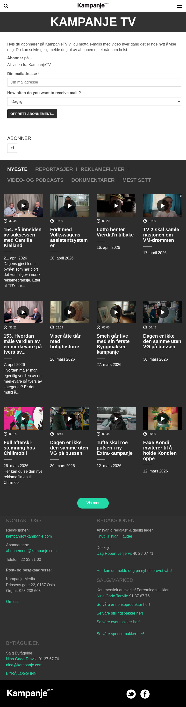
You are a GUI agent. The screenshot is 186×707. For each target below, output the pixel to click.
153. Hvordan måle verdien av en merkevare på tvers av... (23, 344)
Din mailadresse (22, 74)
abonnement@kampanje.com (31, 551)
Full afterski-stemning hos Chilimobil (19, 448)
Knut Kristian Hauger (114, 536)
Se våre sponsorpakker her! (120, 634)
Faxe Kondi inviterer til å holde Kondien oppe (160, 450)
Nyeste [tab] (17, 169)
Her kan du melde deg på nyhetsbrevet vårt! (134, 571)
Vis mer (93, 503)
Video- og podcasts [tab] (35, 180)
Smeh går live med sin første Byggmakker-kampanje (113, 344)
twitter (131, 694)
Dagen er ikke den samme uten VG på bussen (162, 341)
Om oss (12, 602)
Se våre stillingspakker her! (120, 613)
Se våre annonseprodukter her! (123, 604)
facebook (145, 694)
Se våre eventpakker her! (118, 622)
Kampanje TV (93, 22)
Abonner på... (19, 58)
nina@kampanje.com (24, 665)
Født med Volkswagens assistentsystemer (69, 237)
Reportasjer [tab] (54, 169)
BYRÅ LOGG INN (21, 673)
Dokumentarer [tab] (92, 180)
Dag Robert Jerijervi (114, 553)
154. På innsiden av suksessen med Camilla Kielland (23, 237)
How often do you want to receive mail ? (44, 93)
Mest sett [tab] (136, 180)
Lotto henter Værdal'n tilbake (115, 232)
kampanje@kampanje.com (29, 536)
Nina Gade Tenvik (112, 596)
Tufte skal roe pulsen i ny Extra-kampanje (115, 448)
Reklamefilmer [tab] (103, 169)
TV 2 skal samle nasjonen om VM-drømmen (161, 235)
